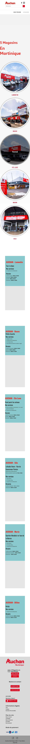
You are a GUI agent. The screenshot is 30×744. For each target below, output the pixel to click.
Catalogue (26, 12)
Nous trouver (17, 12)
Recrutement (9, 723)
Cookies (7, 709)
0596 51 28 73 (11, 701)
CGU (7, 707)
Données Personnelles (11, 710)
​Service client (15, 686)
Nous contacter (9, 720)
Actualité (8, 721)
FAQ (15, 676)
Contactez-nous (15, 690)
